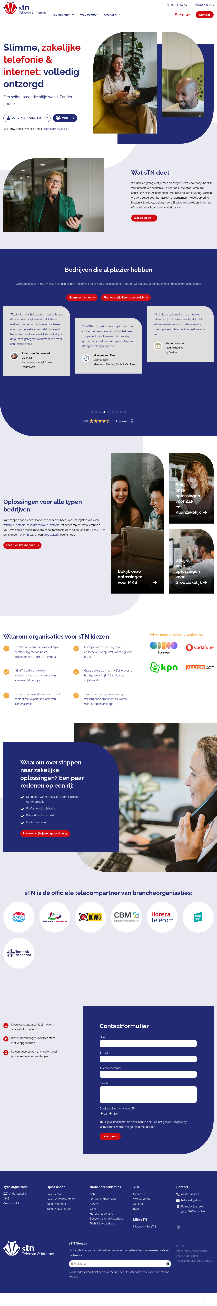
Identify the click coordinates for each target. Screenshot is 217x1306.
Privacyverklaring (187, 1256)
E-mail (104, 1053)
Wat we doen (89, 14)
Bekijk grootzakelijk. (56, 128)
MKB (26, 534)
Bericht (104, 1084)
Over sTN (112, 14)
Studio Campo (203, 1261)
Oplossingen (63, 14)
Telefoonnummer (110, 1068)
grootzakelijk (51, 534)
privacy (181, 1122)
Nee (115, 1114)
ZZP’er (101, 530)
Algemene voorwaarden (191, 1251)
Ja (105, 1114)
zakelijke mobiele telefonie (43, 525)
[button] (211, 357)
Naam (104, 1037)
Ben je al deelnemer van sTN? (118, 1108)
